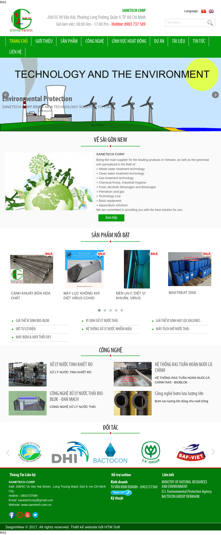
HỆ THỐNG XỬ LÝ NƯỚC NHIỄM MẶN (109, 329)
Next (215, 94)
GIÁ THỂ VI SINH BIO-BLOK (32, 321)
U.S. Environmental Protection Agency (187, 492)
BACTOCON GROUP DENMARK (181, 497)
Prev (5, 94)
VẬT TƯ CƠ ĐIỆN (26, 329)
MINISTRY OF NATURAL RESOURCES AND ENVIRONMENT (184, 484)
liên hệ (15, 52)
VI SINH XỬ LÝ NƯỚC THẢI (102, 321)
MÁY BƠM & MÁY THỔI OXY (33, 337)
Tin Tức (199, 41)
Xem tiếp (111, 218)
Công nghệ (94, 41)
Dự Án (159, 41)
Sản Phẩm (69, 41)
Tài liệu (178, 41)
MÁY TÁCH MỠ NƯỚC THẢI (172, 329)
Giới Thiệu (44, 41)
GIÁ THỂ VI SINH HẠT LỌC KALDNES (178, 321)
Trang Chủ (18, 41)
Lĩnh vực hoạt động (129, 41)
